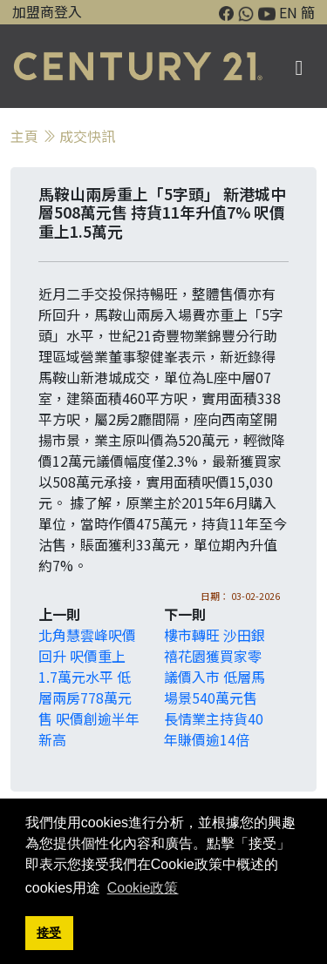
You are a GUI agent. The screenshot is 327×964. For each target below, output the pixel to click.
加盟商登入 (47, 11)
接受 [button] (49, 933)
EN (288, 12)
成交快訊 (87, 135)
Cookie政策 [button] (143, 887)
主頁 (24, 135)
